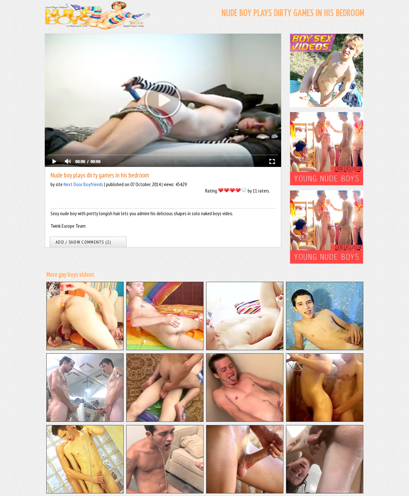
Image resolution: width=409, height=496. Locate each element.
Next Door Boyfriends (83, 184)
